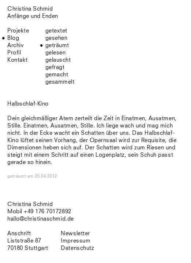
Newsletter (75, 233)
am (42, 176)
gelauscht (58, 60)
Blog (13, 38)
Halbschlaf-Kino (28, 104)
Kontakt (17, 60)
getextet (56, 31)
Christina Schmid (30, 204)
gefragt (55, 67)
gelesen (55, 53)
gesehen (56, 38)
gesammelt (60, 82)
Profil (14, 53)
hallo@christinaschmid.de (40, 219)
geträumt (57, 45)
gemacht (56, 74)
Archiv (15, 45)
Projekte (18, 31)
